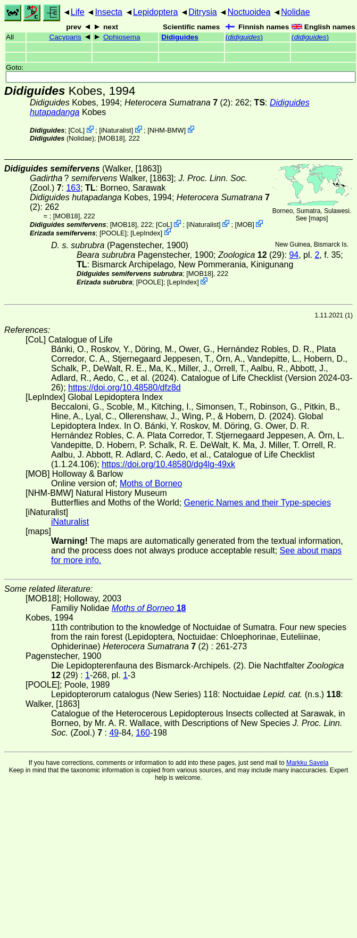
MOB (244, 225)
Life (78, 12)
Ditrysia (202, 12)
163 (73, 187)
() (244, 37)
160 (143, 732)
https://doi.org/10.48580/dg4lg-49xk (168, 464)
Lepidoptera (155, 12)
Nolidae (295, 12)
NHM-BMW (167, 130)
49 (114, 732)
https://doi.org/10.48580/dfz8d (124, 387)
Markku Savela (307, 762)
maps (318, 218)
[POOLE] (113, 232)
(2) (177, 102)
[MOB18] (111, 138)
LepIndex (146, 232)
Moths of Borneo (151, 483)
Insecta (108, 12)
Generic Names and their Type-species (257, 502)
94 (293, 254)
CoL (76, 130)
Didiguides (179, 37)
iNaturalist (116, 130)
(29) (251, 254)
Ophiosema (121, 37)
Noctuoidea (248, 12)
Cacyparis (65, 37)
